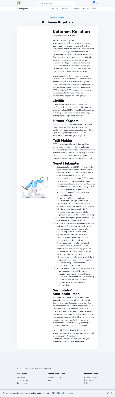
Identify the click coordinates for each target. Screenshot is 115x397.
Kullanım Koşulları (90, 378)
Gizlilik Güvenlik (22, 380)
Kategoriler (22, 9)
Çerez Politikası (22, 383)
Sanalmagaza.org (66, 393)
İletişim (50, 380)
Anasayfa (55, 9)
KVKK (86, 383)
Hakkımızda (21, 378)
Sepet (94, 9)
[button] (93, 3)
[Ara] (56, 3)
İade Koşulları (89, 380)
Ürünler (86, 9)
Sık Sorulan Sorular (54, 378)
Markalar (77, 9)
